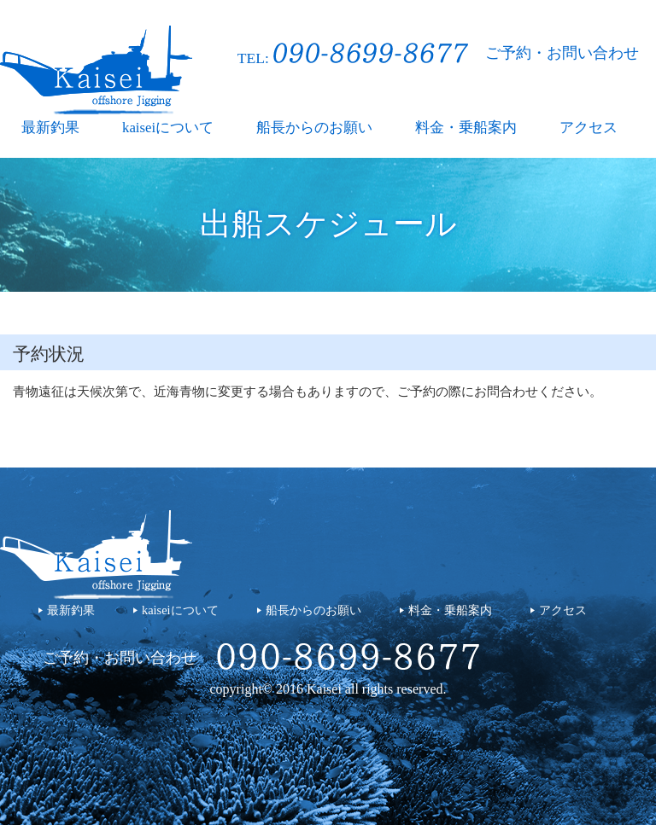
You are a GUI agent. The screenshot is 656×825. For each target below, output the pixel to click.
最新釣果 (50, 127)
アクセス (588, 127)
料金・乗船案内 (466, 127)
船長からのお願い (314, 127)
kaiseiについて (168, 127)
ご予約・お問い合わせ (562, 52)
